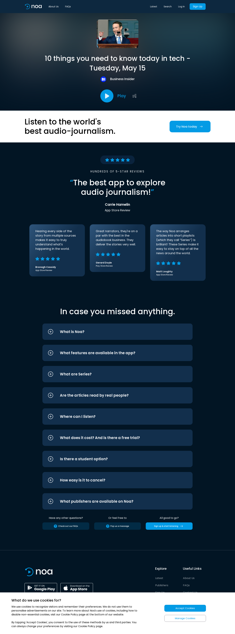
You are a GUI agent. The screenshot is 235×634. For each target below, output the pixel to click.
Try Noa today (190, 126)
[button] (111, 332)
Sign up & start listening (169, 526)
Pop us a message (117, 526)
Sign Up (197, 6)
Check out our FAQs (66, 526)
